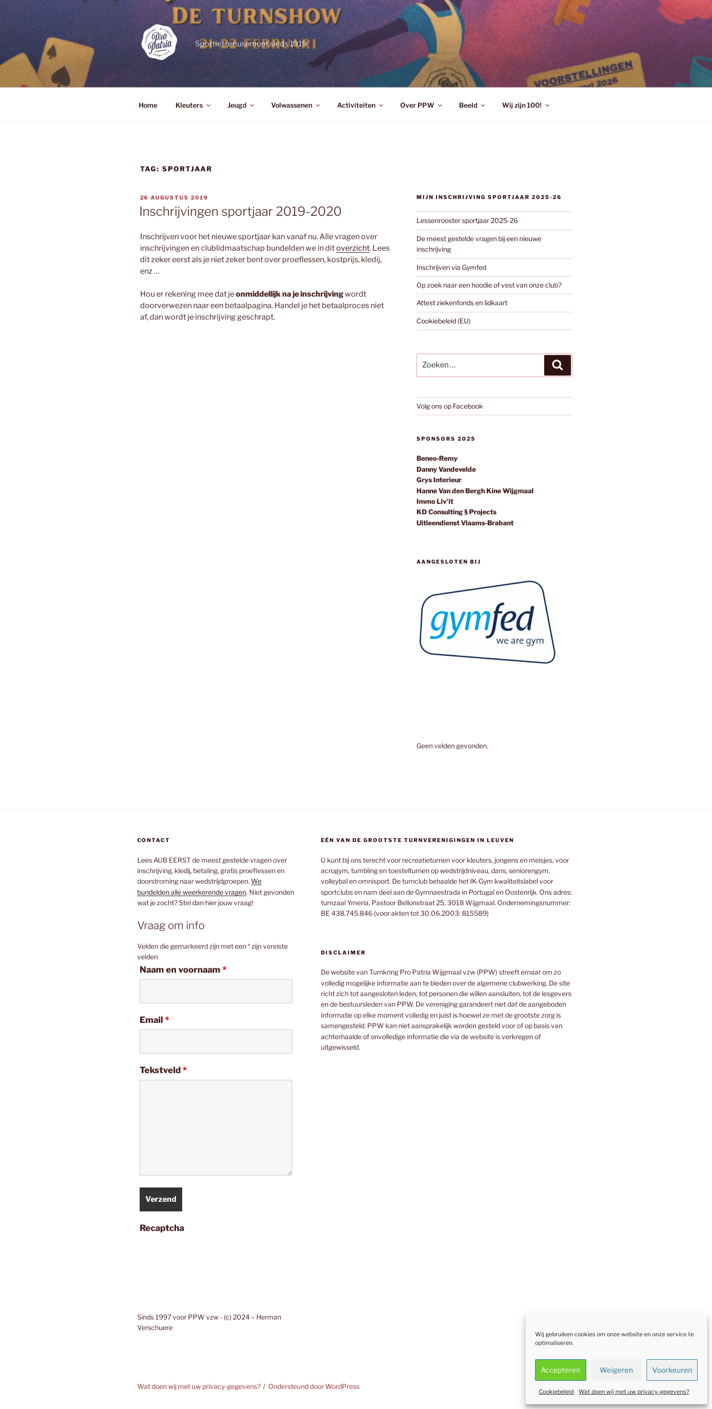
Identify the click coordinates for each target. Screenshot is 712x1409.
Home (148, 105)
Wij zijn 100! (526, 105)
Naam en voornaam (183, 970)
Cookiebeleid (556, 1391)
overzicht (353, 248)
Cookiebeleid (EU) (443, 321)
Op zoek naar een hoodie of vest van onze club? (488, 285)
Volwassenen (296, 105)
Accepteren (561, 1370)
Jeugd (241, 105)
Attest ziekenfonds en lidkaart (461, 303)
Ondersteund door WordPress (314, 1386)
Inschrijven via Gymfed (451, 267)
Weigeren (616, 1370)
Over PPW (421, 105)
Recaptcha (162, 1228)
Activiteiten (360, 105)
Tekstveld (163, 1070)
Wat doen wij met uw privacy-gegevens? (634, 1391)
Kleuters (193, 105)
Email (154, 1020)
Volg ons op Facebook (449, 406)
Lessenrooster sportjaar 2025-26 (467, 220)
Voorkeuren (672, 1370)
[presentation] (212, 1256)
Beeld (472, 105)
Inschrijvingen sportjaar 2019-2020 (240, 211)
